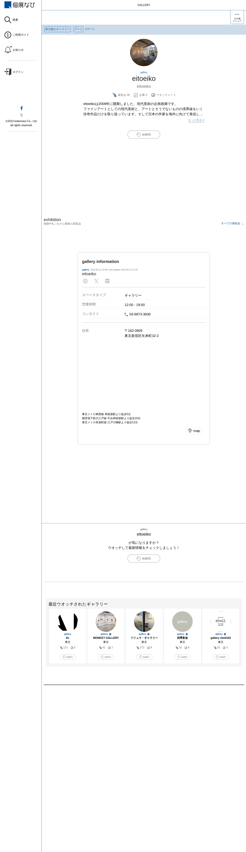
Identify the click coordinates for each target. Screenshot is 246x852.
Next (241, 638)
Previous (46, 638)
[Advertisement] (143, 171)
